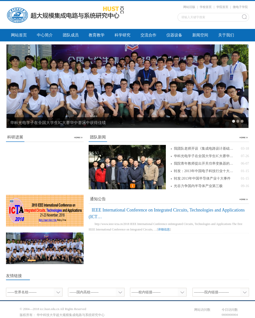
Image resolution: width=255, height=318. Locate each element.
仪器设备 (174, 35)
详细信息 (164, 229)
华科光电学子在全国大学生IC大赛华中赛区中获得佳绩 (58, 122)
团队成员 (71, 35)
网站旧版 (189, 7)
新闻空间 (200, 35)
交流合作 (148, 35)
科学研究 (122, 35)
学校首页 (206, 7)
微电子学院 (240, 7)
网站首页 (19, 35)
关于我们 (226, 35)
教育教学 (97, 35)
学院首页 (222, 7)
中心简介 (45, 35)
